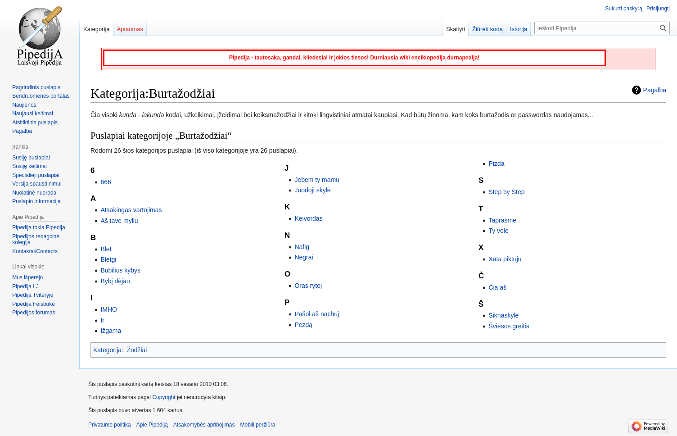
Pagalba (654, 90)
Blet (105, 249)
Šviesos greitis (508, 326)
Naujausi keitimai (32, 113)
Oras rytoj (308, 285)
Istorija (518, 29)
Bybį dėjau (115, 281)
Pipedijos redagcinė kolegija (35, 239)
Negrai (303, 257)
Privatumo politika (109, 425)
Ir (102, 320)
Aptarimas (130, 29)
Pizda (496, 163)
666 (105, 182)
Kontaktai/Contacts (35, 251)
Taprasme (502, 220)
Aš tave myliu (119, 220)
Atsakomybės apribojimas (204, 425)
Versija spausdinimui (36, 184)
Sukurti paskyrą (623, 8)
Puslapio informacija (36, 201)
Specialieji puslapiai (35, 175)
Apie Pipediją (152, 425)
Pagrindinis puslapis (36, 87)
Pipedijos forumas (33, 312)
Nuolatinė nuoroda (34, 193)
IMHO (108, 309)
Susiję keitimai (29, 166)
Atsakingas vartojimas (131, 209)
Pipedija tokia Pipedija (38, 227)
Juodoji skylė (312, 190)
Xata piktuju (504, 259)
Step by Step (506, 191)
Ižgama (110, 330)
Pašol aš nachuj (316, 314)
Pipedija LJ (25, 286)
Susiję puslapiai (31, 157)
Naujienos (24, 105)
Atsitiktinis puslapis (35, 122)
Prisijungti (658, 8)
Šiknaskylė (503, 315)
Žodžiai (136, 350)
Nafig (301, 246)
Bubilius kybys (120, 270)
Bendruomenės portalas (40, 96)
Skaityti (455, 29)
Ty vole (498, 230)
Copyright (163, 397)
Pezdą (303, 324)
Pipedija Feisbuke (33, 304)
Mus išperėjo (27, 277)
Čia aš (497, 287)
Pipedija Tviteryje (32, 295)
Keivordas (308, 218)
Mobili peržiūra (257, 425)
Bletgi (108, 259)
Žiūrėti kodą (487, 29)
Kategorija (107, 350)
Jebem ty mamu (316, 179)
